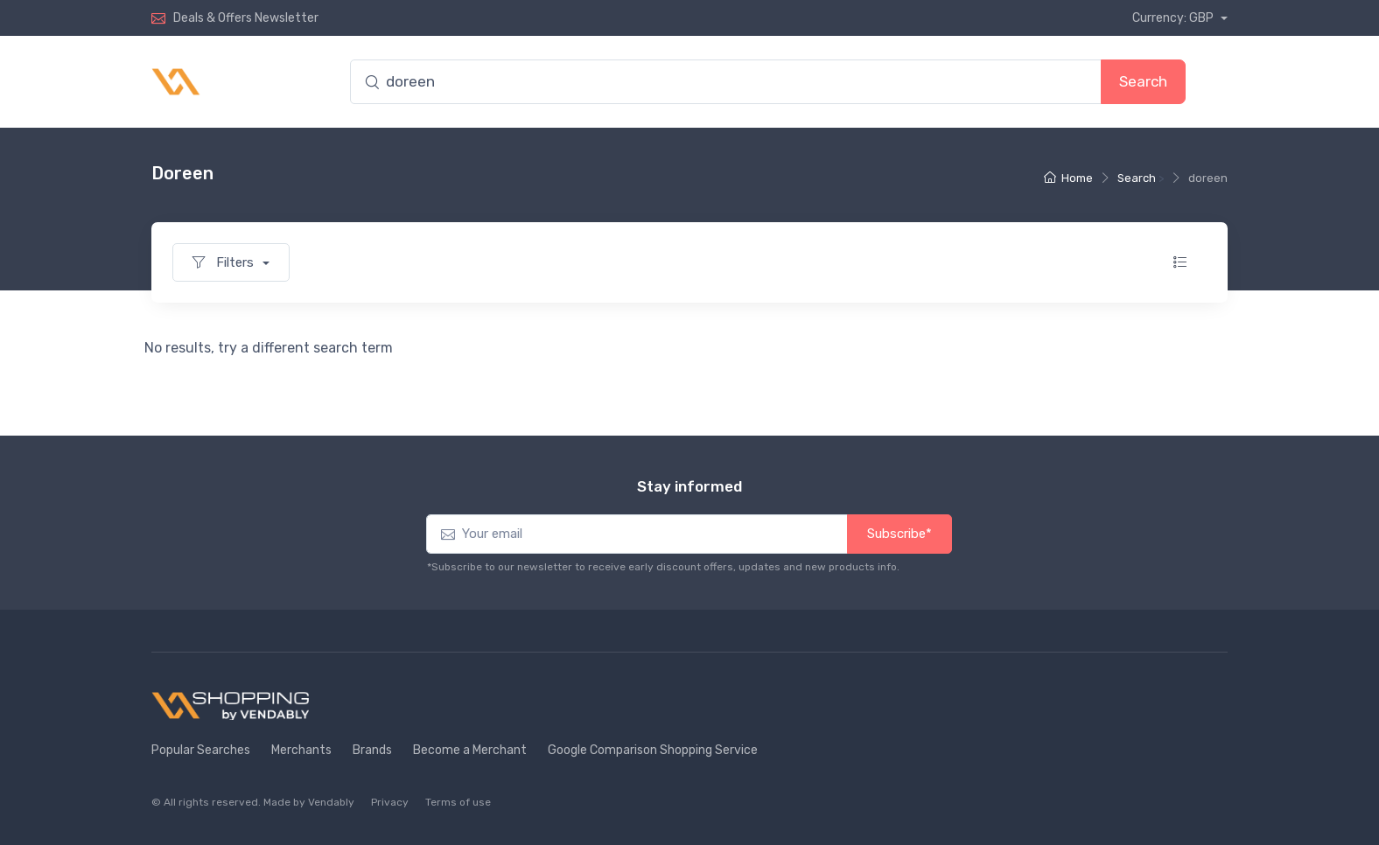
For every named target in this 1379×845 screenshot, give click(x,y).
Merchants (301, 750)
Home (1068, 178)
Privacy (390, 802)
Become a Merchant (470, 750)
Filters (224, 262)
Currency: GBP (1174, 17)
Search (1143, 81)
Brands (372, 750)
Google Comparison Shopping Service (653, 750)
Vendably (331, 802)
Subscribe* (899, 533)
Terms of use (458, 802)
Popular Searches (200, 750)
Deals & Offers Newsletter (245, 17)
